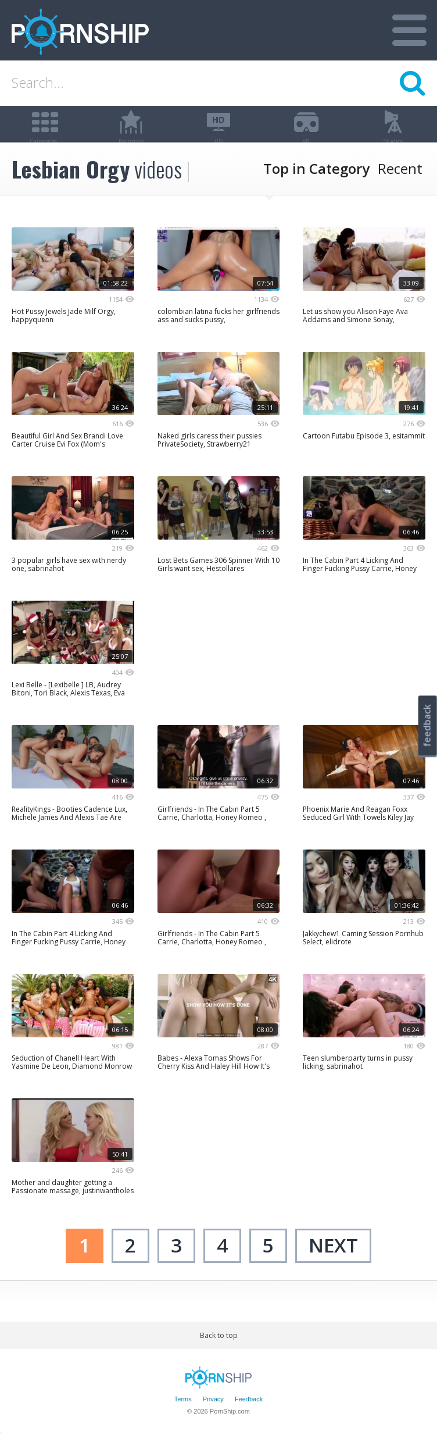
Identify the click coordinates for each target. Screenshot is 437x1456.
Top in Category (316, 185)
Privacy (213, 1417)
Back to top (219, 1353)
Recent (400, 185)
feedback (427, 725)
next (333, 1263)
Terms (183, 1417)
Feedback (249, 1417)
